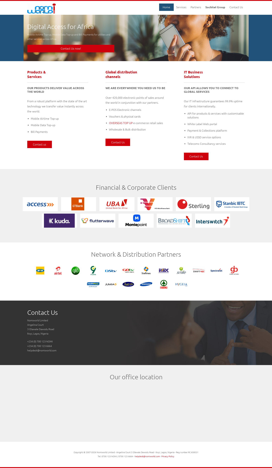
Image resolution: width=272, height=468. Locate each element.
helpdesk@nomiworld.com (41, 350)
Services (181, 7)
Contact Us (236, 7)
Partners (196, 7)
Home (166, 7)
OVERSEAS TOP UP (121, 123)
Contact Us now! (71, 48)
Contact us (39, 144)
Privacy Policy (167, 456)
